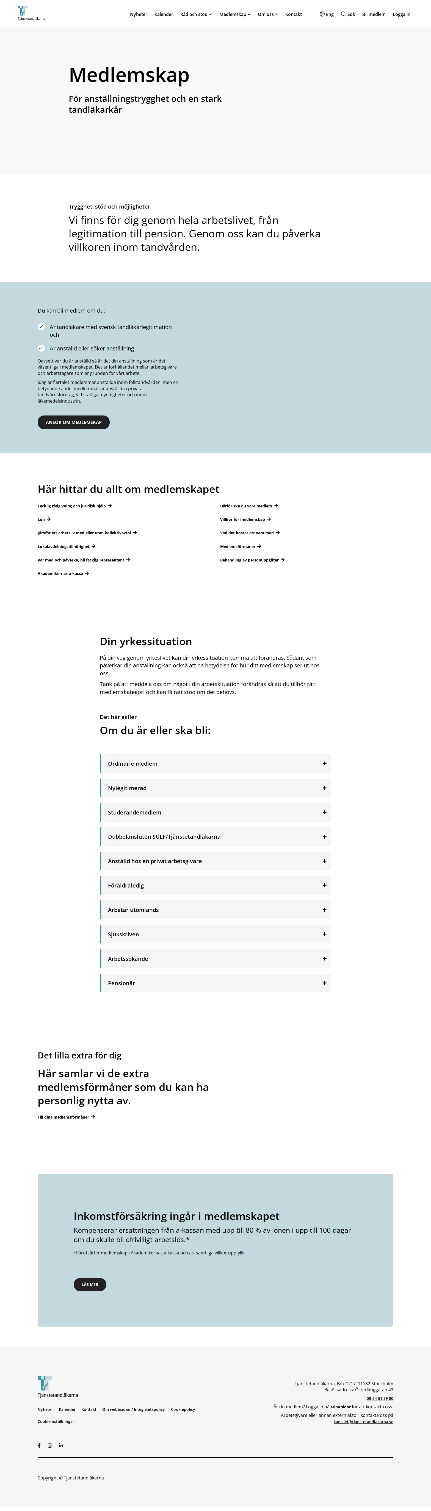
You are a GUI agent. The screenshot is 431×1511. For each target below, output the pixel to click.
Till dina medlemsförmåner (67, 1118)
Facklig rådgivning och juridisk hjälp (77, 507)
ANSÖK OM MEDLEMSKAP (82, 422)
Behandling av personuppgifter (254, 561)
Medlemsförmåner (240, 547)
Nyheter (138, 15)
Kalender (163, 15)
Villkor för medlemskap (245, 520)
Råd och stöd (194, 15)
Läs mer (93, 1287)
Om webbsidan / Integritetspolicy (142, 1413)
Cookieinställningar (58, 1425)
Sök (351, 15)
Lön (42, 520)
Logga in (401, 15)
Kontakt (293, 15)
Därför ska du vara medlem (250, 507)
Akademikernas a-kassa (64, 574)
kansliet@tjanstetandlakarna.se (360, 1425)
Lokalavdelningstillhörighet (68, 547)
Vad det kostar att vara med (250, 534)
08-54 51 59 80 (378, 1402)
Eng (330, 15)
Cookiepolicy (196, 1413)
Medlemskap (232, 15)
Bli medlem (374, 15)
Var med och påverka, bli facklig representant (87, 561)
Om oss (266, 15)
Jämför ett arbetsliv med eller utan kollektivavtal (91, 534)
